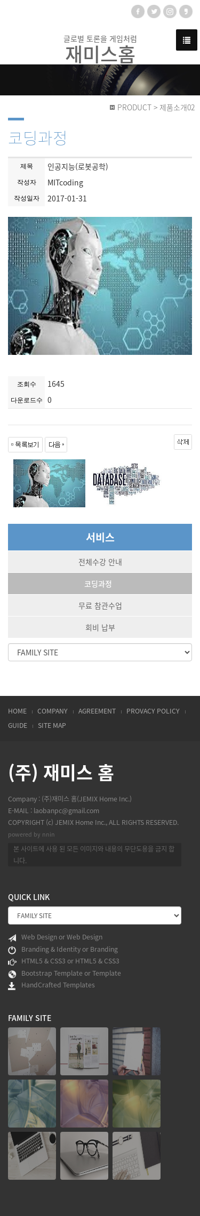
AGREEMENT (97, 711)
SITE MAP (52, 725)
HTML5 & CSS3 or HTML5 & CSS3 (63, 961)
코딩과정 (98, 583)
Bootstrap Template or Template (64, 973)
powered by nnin (31, 834)
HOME (17, 711)
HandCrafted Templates (51, 985)
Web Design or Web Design (55, 937)
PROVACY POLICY (153, 711)
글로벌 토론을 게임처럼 (100, 49)
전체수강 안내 (100, 561)
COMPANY (52, 711)
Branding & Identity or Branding (63, 949)
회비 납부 (100, 627)
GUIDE (17, 725)
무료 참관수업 (100, 605)
